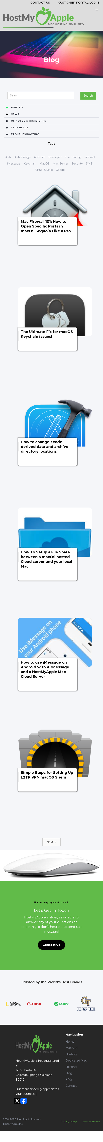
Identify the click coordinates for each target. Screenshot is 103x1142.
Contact (71, 1085)
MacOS (44, 163)
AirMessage (22, 157)
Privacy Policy (69, 1121)
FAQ (69, 1079)
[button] (96, 9)
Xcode (60, 170)
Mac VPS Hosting (72, 1051)
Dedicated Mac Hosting (76, 1064)
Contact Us (40, 2)
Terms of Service (91, 1121)
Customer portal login (78, 2)
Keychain (30, 163)
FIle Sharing (73, 157)
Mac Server (60, 163)
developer (55, 157)
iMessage (13, 163)
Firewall (89, 157)
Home (70, 1041)
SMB (89, 163)
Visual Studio (44, 170)
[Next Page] (51, 842)
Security (77, 163)
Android (39, 157)
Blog (69, 1073)
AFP (8, 157)
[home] (43, 17)
